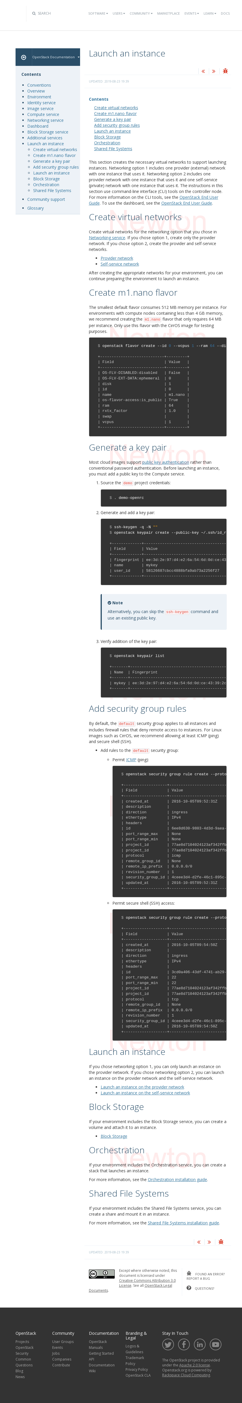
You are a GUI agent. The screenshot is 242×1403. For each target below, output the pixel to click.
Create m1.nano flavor (115, 113)
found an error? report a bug (206, 1276)
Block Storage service (47, 132)
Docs (225, 13)
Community (141, 13)
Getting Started (101, 1353)
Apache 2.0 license (194, 1365)
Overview (36, 91)
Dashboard (37, 126)
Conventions (39, 85)
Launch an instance (112, 131)
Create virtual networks (116, 107)
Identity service (41, 102)
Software (98, 13)
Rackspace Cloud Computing (186, 1375)
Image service (40, 108)
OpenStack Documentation (55, 57)
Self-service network (120, 264)
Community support (46, 199)
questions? (200, 1288)
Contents (99, 99)
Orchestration (107, 143)
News (20, 1376)
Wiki (92, 1370)
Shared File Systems (113, 148)
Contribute (61, 1365)
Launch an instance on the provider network (142, 1087)
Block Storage (107, 137)
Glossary (35, 208)
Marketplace (168, 13)
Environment (39, 97)
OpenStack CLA (138, 1375)
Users (119, 13)
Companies (61, 1359)
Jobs (56, 1353)
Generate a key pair (112, 119)
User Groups (63, 1341)
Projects (22, 1341)
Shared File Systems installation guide (183, 1223)
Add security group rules (117, 125)
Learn (210, 13)
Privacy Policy (137, 1369)
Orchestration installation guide (177, 1179)
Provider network (117, 258)
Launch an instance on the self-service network (145, 1093)
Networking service (45, 120)
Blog (19, 1370)
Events (192, 13)
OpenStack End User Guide (186, 203)
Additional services (44, 138)
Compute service (43, 114)
